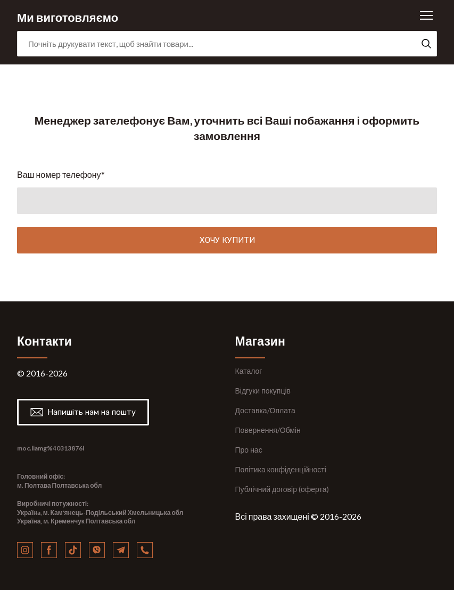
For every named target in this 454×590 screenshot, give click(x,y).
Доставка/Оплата (265, 410)
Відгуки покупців (263, 390)
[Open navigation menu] (426, 15)
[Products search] (227, 43)
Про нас (248, 449)
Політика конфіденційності (280, 469)
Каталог (248, 370)
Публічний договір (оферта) (282, 489)
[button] (426, 43)
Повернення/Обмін (268, 430)
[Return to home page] (67, 15)
